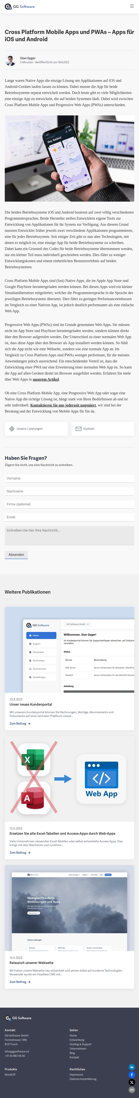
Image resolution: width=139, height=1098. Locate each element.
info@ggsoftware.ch (17, 1052)
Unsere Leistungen (26, 429)
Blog (72, 1054)
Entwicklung (77, 1041)
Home (73, 1036)
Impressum (76, 1075)
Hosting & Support (81, 1045)
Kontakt (85, 429)
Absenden (16, 556)
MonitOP (10, 1075)
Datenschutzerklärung (83, 1080)
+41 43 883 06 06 (15, 1057)
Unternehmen (78, 1049)
